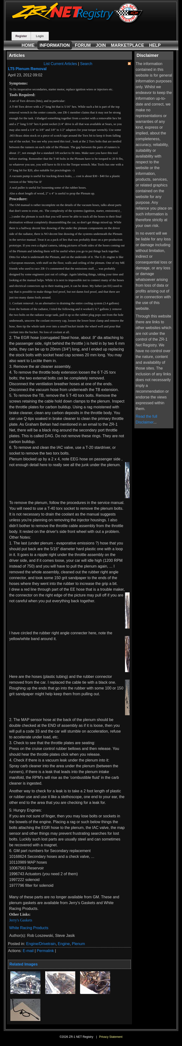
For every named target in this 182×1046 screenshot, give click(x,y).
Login (40, 36)
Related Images (23, 964)
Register (21, 36)
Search (86, 64)
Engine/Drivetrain (41, 944)
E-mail (28, 951)
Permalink (45, 951)
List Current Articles (60, 64)
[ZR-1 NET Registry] (78, 22)
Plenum (78, 944)
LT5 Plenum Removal (27, 69)
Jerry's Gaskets (20, 920)
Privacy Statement (110, 1037)
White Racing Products (28, 928)
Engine (64, 944)
